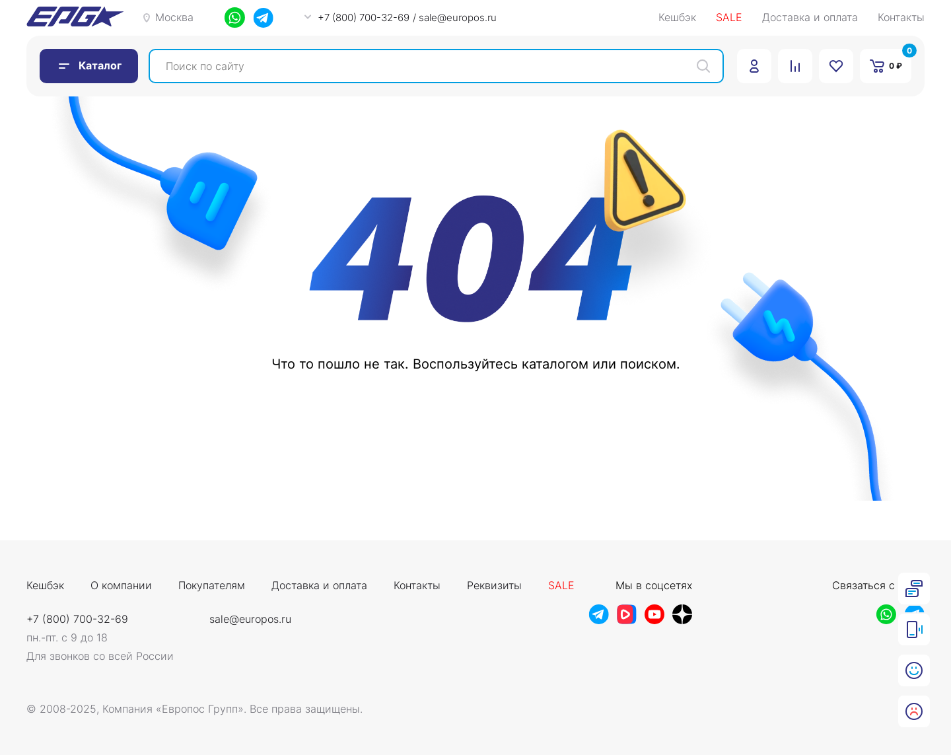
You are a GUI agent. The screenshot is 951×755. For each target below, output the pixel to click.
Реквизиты (494, 586)
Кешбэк (677, 18)
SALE (729, 18)
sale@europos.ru (250, 619)
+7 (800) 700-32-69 (77, 619)
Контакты (901, 18)
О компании (121, 586)
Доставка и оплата (810, 18)
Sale (561, 586)
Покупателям (211, 586)
